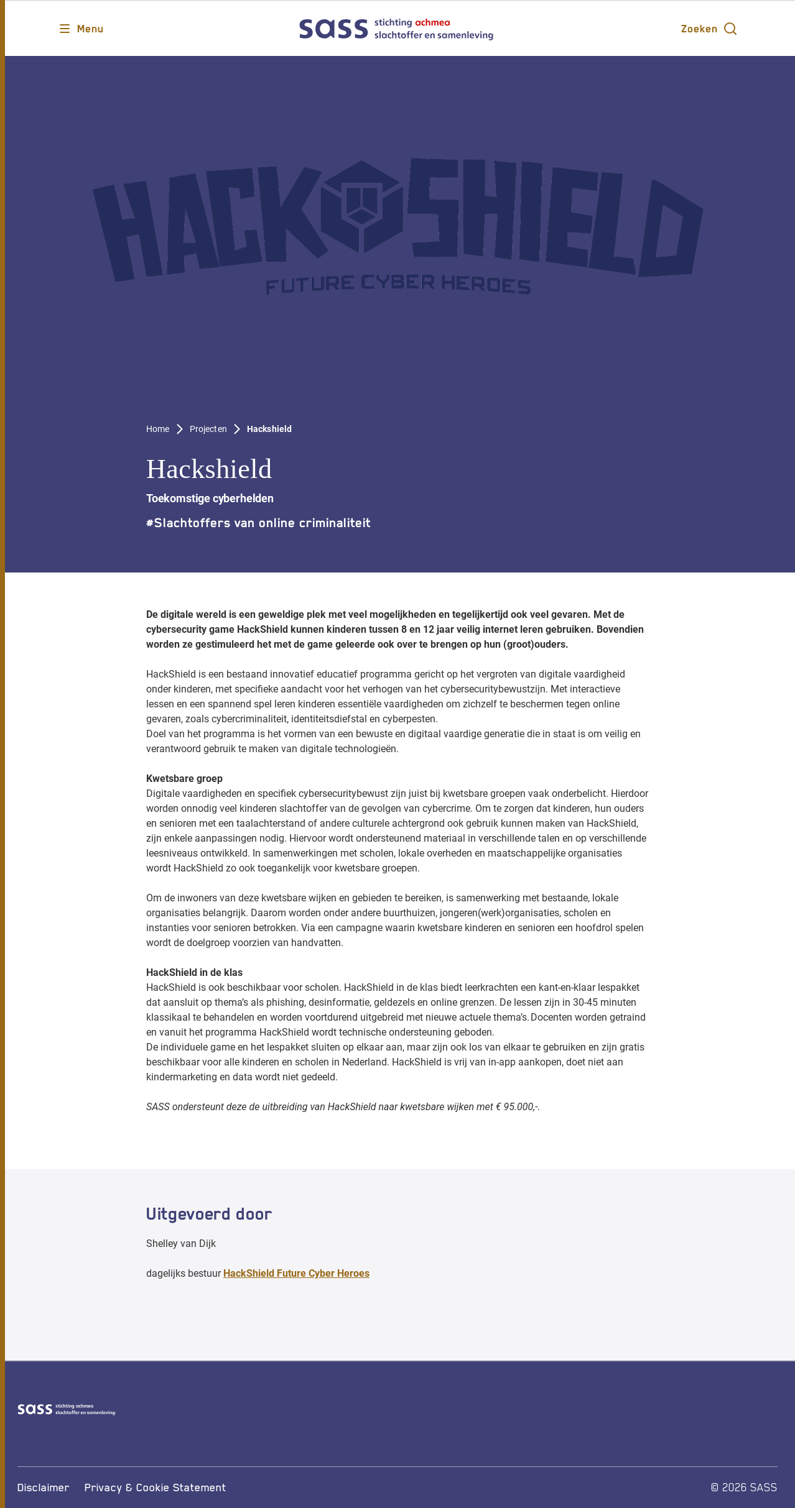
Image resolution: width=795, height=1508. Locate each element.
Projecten (208, 429)
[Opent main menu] (80, 28)
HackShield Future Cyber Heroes (296, 1273)
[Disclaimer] (43, 1487)
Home (158, 429)
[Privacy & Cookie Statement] (155, 1487)
